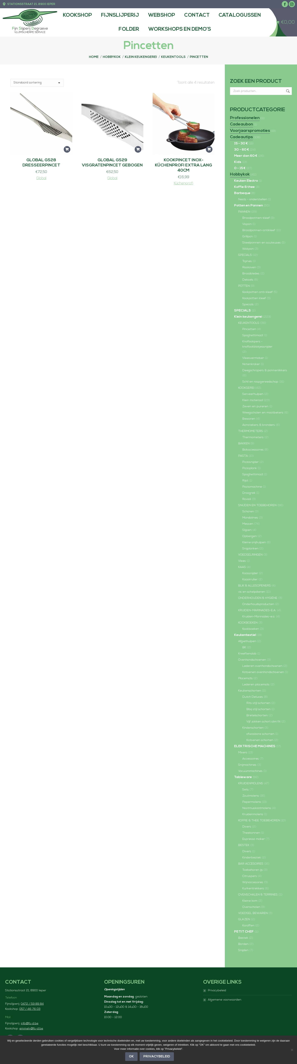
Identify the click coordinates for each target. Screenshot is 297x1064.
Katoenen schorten (259, 740)
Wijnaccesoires (252, 882)
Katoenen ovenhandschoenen (263, 672)
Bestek (243, 938)
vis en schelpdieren (251, 591)
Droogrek (248, 493)
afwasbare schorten (260, 734)
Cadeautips (241, 137)
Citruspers (249, 876)
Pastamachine (252, 486)
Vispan (247, 224)
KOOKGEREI (246, 388)
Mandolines (250, 517)
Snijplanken (250, 548)
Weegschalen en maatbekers (262, 412)
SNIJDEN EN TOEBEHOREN (257, 505)
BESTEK (243, 845)
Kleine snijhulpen (254, 542)
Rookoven (249, 267)
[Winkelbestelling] (37, 83)
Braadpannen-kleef (256, 218)
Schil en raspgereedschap (260, 381)
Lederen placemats (256, 684)
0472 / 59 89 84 (32, 1003)
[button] (67, 149)
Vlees (242, 561)
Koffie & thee (244, 187)
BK (244, 647)
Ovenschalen (251, 907)
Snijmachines (247, 765)
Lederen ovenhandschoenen (262, 666)
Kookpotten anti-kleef (257, 292)
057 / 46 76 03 (29, 1009)
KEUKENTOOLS (248, 323)
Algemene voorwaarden (224, 999)
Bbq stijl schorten (258, 709)
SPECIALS (245, 255)
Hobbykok (240, 174)
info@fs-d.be (29, 1023)
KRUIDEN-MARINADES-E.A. (257, 610)
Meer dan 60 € (245, 156)
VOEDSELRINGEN (250, 554)
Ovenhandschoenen (252, 659)
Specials (248, 304)
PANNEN (244, 211)
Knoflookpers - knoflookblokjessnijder (257, 344)
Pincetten (249, 329)
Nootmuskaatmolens (256, 808)
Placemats (245, 678)
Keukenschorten (249, 690)
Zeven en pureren (255, 406)
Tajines (247, 261)
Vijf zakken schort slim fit (263, 721)
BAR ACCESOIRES (250, 863)
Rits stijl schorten (258, 703)
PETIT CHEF (244, 931)
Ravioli (246, 499)
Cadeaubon (241, 124)
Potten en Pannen (248, 205)
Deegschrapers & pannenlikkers (264, 370)
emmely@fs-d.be (31, 1028)
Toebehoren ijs (252, 870)
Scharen (248, 511)
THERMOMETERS (250, 431)
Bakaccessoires (253, 449)
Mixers (242, 752)
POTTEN (244, 286)
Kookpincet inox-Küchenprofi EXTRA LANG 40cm (183, 165)
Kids (237, 162)
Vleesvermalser (253, 358)
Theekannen (251, 833)
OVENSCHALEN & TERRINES (258, 894)
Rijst (245, 480)
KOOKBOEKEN (248, 622)
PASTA (243, 456)
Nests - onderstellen (252, 199)
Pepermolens (251, 802)
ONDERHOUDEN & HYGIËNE (257, 598)
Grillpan (247, 236)
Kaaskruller (250, 579)
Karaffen (248, 925)
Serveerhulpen (252, 394)
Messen (247, 524)
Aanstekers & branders (258, 425)
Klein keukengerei (248, 316)
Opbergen (249, 536)
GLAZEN (244, 919)
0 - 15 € (239, 168)
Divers (246, 826)
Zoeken (287, 91)
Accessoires (250, 758)
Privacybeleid (217, 990)
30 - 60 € (241, 149)
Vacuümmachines (250, 771)
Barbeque (242, 193)
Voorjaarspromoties (250, 131)
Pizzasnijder (250, 462)
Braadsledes (250, 273)
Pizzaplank (249, 468)
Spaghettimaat (252, 335)
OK (131, 1056)
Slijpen (247, 530)
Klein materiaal (252, 400)
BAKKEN (244, 443)
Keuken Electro (246, 181)
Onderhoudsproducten (258, 604)
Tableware (243, 777)
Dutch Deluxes (252, 697)
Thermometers (253, 437)
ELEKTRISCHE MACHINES (254, 746)
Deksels (247, 279)
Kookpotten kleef (254, 298)
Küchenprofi (183, 183)
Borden (243, 944)
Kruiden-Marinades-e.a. (258, 616)
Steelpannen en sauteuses (261, 242)
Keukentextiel (245, 635)
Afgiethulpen (247, 641)
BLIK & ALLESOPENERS (254, 585)
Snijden (243, 950)
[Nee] (292, 1050)
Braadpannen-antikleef (258, 230)
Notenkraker (251, 364)
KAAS (242, 567)
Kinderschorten (253, 727)
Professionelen (245, 118)
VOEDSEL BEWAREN (253, 913)
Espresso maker (253, 839)
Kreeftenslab (247, 653)
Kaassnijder (250, 573)
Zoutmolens (250, 795)
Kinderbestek (251, 857)
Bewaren (248, 418)
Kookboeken (250, 629)
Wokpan (248, 248)
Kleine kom (249, 900)
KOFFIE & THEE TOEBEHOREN (259, 820)
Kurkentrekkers (253, 888)
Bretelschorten (257, 715)
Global (41, 178)
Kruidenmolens (252, 814)
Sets (245, 789)
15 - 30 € (241, 143)
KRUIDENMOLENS (250, 783)
